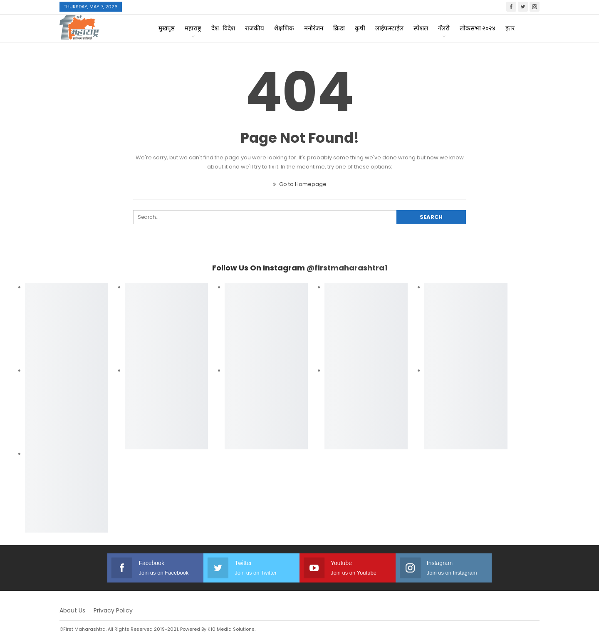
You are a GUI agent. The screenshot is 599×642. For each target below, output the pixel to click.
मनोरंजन (313, 28)
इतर (510, 28)
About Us (72, 610)
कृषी (360, 28)
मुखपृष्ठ (166, 28)
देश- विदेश (223, 28)
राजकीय (254, 28)
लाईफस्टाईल (389, 28)
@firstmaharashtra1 (347, 268)
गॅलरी (444, 28)
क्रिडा (339, 28)
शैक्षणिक (284, 28)
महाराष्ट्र (193, 28)
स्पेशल (420, 28)
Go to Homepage (300, 184)
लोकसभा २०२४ (478, 28)
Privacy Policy (113, 610)
